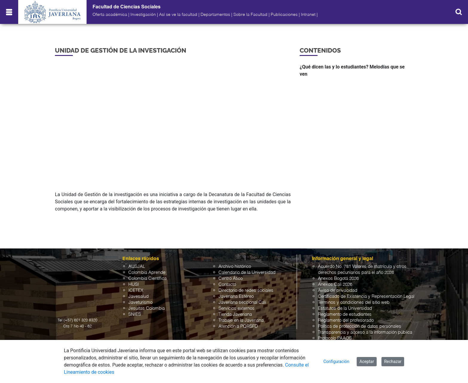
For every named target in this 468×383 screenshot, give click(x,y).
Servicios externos (236, 308)
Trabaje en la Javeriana (241, 320)
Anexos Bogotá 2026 (338, 278)
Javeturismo (140, 302)
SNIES (134, 314)
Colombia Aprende (146, 272)
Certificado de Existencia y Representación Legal (366, 296)
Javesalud (138, 296)
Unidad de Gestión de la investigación (120, 50)
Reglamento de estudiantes (345, 314)
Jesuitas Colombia (146, 308)
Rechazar (392, 361)
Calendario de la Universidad (246, 272)
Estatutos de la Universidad (345, 308)
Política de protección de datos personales (359, 326)
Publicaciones (284, 15)
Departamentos (215, 15)
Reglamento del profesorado (346, 320)
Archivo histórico (234, 266)
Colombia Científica (147, 278)
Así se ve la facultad (178, 15)
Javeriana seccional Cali (242, 302)
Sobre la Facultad (250, 15)
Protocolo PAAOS (335, 338)
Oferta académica (110, 15)
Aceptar (366, 361)
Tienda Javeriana (235, 314)
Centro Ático (230, 278)
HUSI (133, 284)
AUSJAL (136, 266)
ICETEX (135, 290)
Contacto (227, 284)
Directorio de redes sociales (245, 290)
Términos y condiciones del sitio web (354, 302)
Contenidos (320, 50)
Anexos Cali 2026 (335, 284)
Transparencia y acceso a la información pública (365, 332)
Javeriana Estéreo (236, 296)
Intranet (308, 15)
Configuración (337, 361)
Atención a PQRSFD (238, 326)
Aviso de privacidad (337, 290)
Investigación (143, 15)
